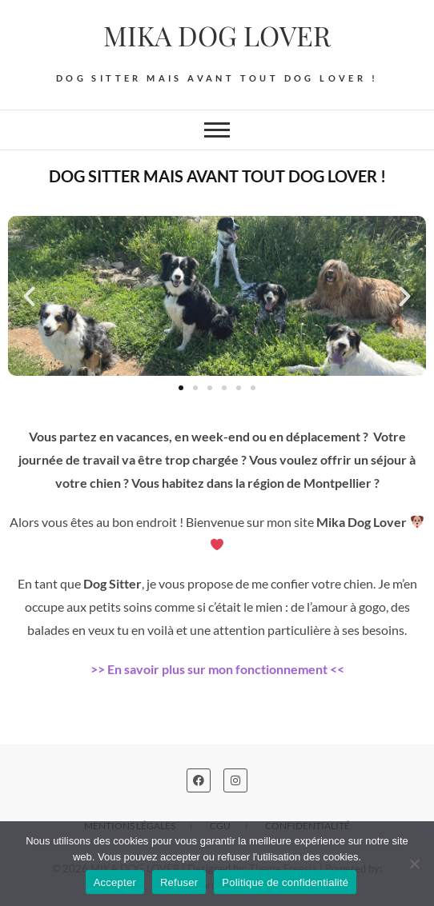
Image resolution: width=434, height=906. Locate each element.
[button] (29, 296)
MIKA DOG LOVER (217, 35)
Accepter (115, 882)
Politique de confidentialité (285, 882)
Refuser (179, 882)
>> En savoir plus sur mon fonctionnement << (217, 669)
